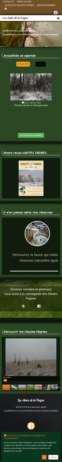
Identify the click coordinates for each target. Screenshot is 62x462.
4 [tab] (36, 131)
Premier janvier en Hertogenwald (31, 105)
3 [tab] (33, 131)
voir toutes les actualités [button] (31, 135)
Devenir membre (46, 5)
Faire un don (24, 2)
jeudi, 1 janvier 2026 (32, 103)
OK (44, 457)
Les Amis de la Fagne (15, 17)
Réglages (53, 457)
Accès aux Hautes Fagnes (19, 5)
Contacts (8, 2)
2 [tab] (29, 131)
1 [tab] (25, 131)
